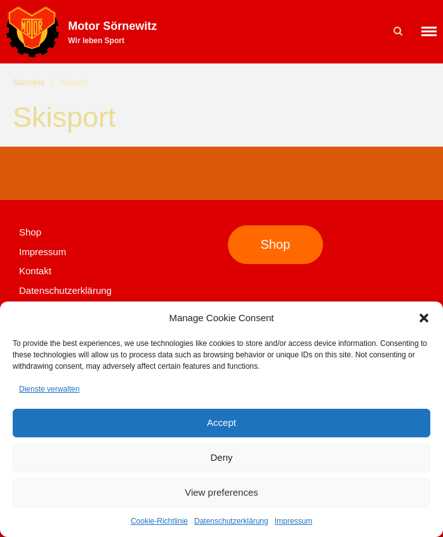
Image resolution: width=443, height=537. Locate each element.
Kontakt (35, 270)
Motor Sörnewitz (112, 26)
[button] (424, 318)
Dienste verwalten (49, 389)
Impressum (293, 521)
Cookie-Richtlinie (159, 521)
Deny (221, 457)
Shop (30, 232)
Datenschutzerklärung (231, 521)
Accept (221, 422)
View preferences (221, 492)
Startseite (29, 82)
